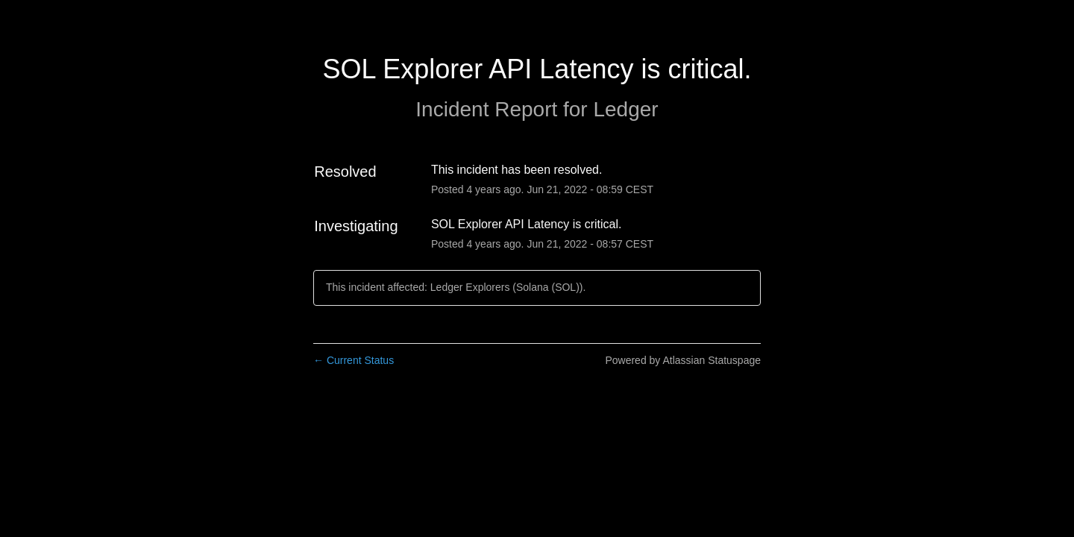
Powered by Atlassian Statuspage (683, 360)
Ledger (625, 109)
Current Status (353, 360)
